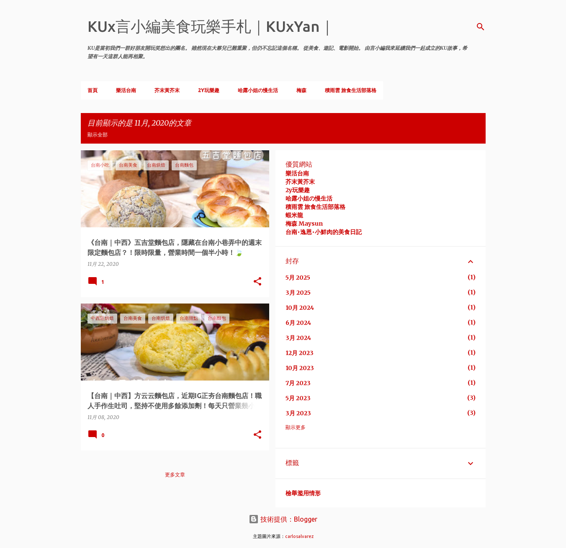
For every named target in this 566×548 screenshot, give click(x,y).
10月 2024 (300, 307)
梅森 (301, 90)
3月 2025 (298, 292)
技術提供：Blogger (283, 519)
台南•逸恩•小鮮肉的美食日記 (324, 232)
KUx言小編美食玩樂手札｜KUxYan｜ (210, 26)
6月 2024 (298, 323)
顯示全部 (97, 134)
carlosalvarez (299, 536)
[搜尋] (481, 27)
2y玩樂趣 (298, 190)
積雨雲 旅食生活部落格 (350, 90)
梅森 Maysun (304, 223)
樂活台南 (126, 90)
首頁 (92, 90)
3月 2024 (298, 338)
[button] (257, 281)
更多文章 (175, 474)
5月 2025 (298, 277)
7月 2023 (298, 383)
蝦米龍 (294, 215)
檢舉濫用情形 (303, 493)
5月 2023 (298, 398)
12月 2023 (300, 353)
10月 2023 (300, 368)
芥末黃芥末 (167, 90)
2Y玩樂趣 (208, 90)
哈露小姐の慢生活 (258, 90)
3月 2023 (298, 413)
